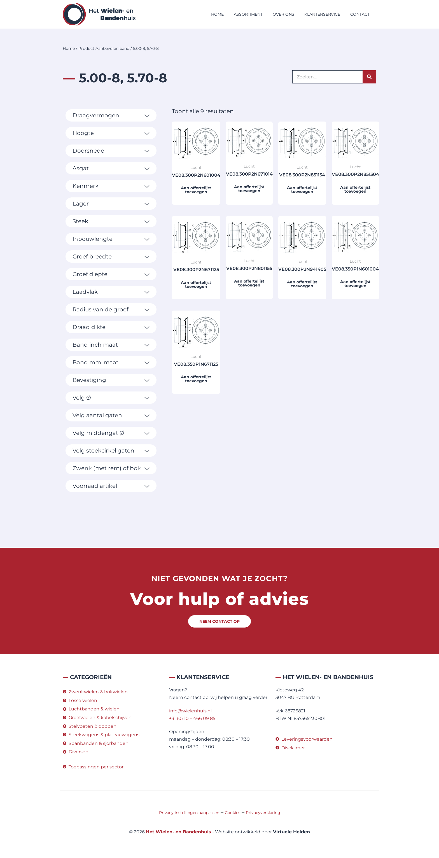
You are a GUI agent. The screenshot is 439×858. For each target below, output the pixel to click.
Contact (360, 14)
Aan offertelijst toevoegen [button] (196, 189)
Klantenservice (322, 14)
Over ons (283, 14)
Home (217, 14)
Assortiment (248, 14)
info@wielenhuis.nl (190, 711)
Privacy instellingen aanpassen (189, 812)
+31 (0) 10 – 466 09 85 (192, 718)
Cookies (232, 812)
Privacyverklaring (263, 812)
